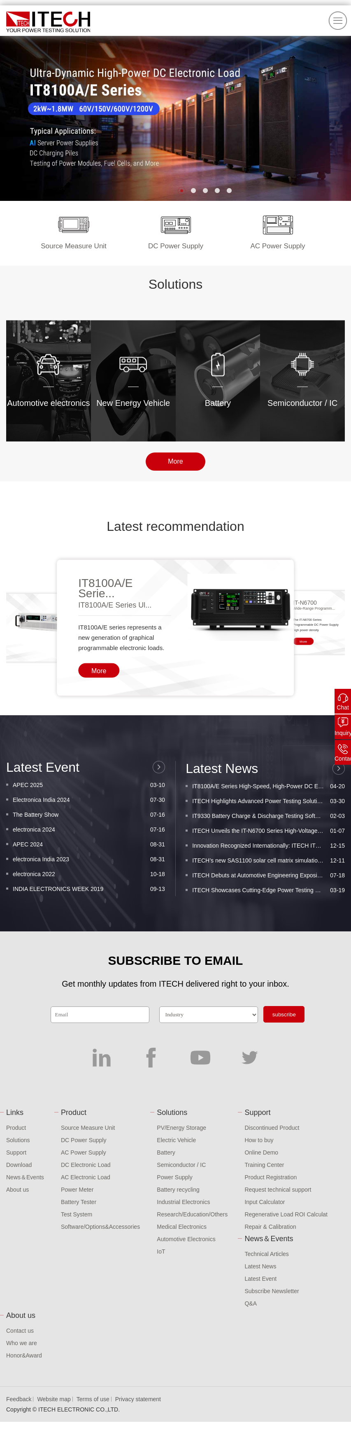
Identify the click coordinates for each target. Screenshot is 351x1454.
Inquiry (343, 733)
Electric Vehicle (176, 1140)
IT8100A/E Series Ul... (114, 723)
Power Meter (77, 1189)
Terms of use (93, 1399)
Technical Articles (266, 1254)
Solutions (18, 1140)
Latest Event (260, 1278)
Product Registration (270, 1177)
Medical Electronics (182, 1226)
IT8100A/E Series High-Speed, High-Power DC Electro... (268, 877)
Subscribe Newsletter (271, 1291)
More (175, 472)
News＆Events (25, 1177)
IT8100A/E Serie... (105, 705)
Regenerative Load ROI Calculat (286, 1214)
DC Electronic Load (86, 1165)
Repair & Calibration (270, 1226)
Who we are (21, 1343)
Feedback (18, 1399)
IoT (161, 1251)
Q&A (250, 1303)
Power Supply (174, 1177)
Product (16, 1127)
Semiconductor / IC (181, 1165)
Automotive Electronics (186, 1239)
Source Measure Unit (88, 1127)
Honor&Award (24, 1355)
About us (17, 1189)
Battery (166, 1152)
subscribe (284, 1014)
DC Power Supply (84, 1140)
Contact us (20, 1330)
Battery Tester (78, 1202)
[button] (182, 191)
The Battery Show (89, 897)
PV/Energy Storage (181, 1127)
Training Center (264, 1165)
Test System (76, 1214)
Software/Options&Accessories (100, 1226)
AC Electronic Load (85, 1177)
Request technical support (277, 1189)
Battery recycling (178, 1189)
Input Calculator (264, 1202)
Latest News (260, 1266)
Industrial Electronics (183, 1202)
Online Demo (261, 1152)
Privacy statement (138, 1399)
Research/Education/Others (192, 1214)
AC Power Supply (83, 1152)
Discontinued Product (271, 1127)
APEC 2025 (89, 867)
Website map (53, 1399)
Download (19, 1165)
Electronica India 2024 (89, 882)
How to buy (258, 1140)
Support (16, 1152)
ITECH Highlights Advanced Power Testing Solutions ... (268, 892)
